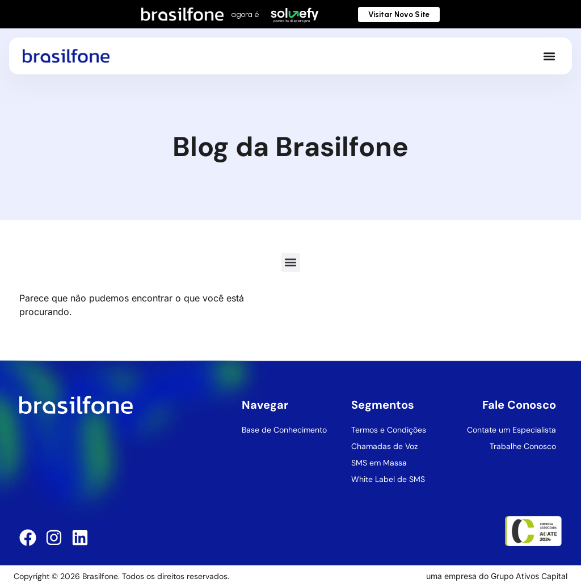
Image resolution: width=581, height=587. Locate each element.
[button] (549, 56)
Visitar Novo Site (399, 14)
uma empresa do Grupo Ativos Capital (496, 576)
